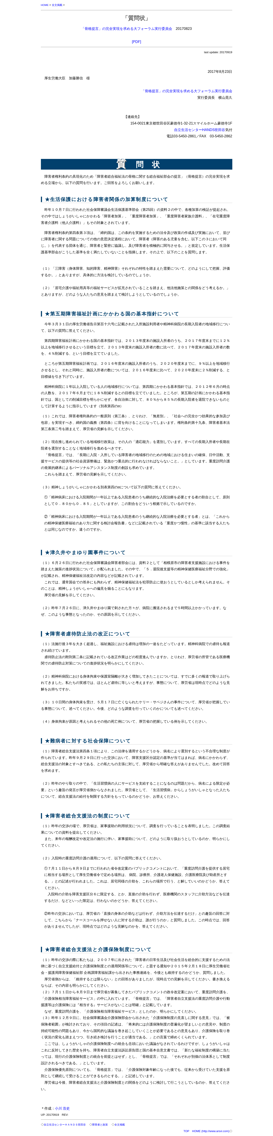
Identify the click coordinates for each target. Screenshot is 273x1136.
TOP (186, 1131)
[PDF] (136, 42)
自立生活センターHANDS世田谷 (199, 130)
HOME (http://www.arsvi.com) (210, 1131)
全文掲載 (58, 5)
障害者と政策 (104, 1124)
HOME (45, 5)
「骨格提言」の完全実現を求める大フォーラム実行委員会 (126, 29)
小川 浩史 (62, 1108)
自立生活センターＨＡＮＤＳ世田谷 (66, 1124)
